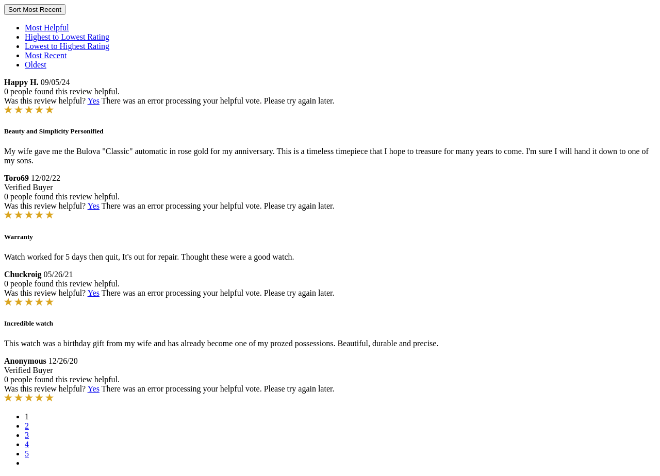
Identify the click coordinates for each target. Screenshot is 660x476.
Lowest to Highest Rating (67, 46)
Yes (94, 100)
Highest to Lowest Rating (67, 36)
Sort (34, 9)
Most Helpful (47, 27)
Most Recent (46, 55)
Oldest (35, 64)
